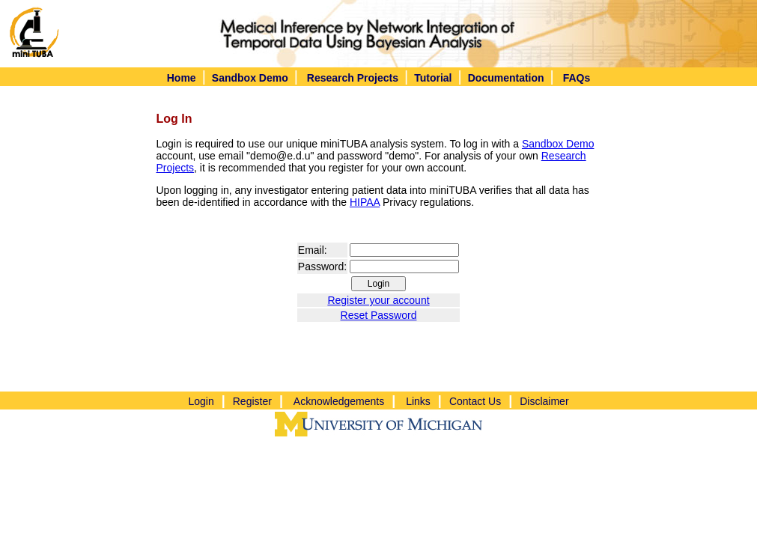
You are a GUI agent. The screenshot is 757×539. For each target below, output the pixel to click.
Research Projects (352, 78)
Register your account (378, 300)
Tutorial (433, 78)
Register (252, 401)
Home (181, 78)
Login (200, 401)
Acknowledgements (339, 401)
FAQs (577, 78)
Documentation (506, 78)
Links (418, 401)
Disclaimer (544, 401)
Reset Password (379, 315)
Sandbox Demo (250, 78)
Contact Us (475, 401)
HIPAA (365, 202)
